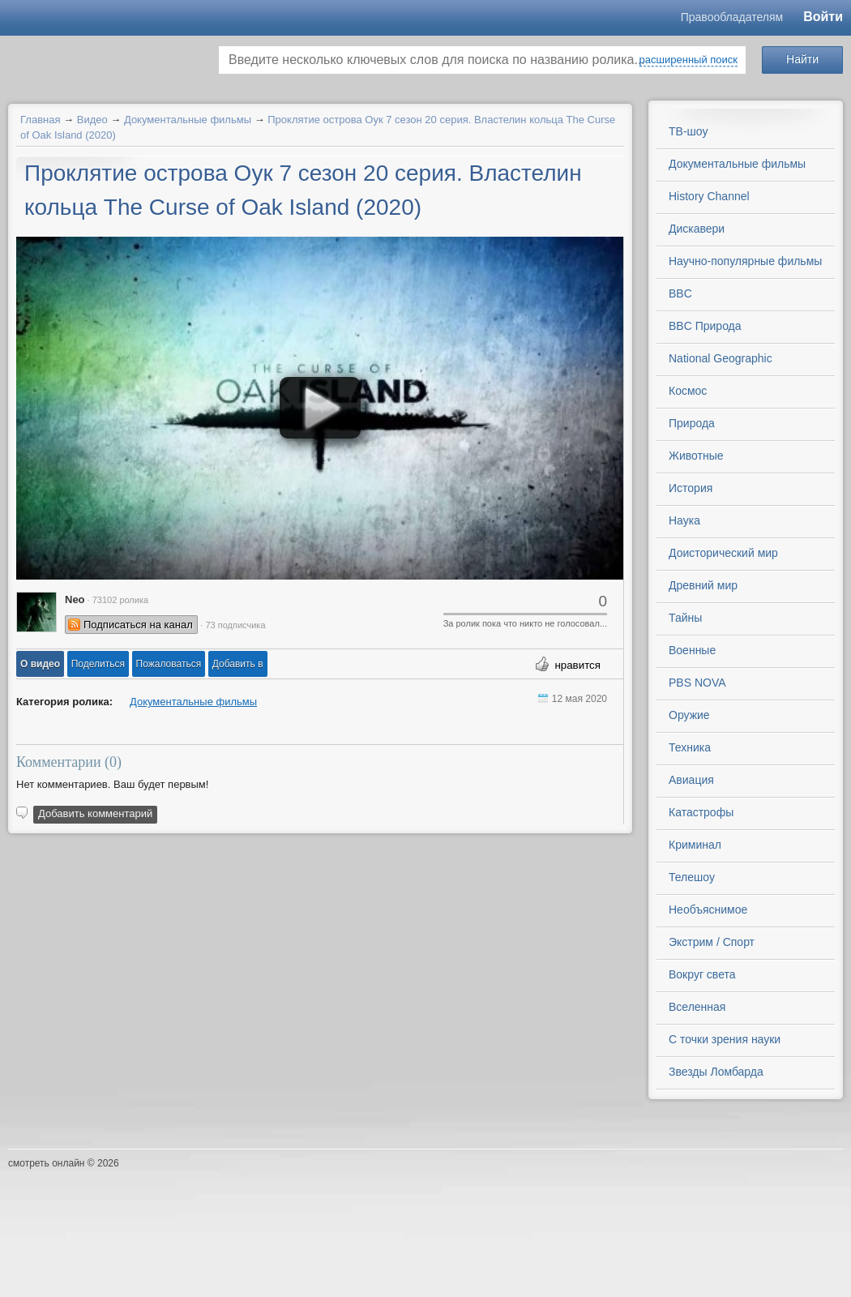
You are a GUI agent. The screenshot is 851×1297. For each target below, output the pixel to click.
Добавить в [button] (237, 664)
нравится (577, 665)
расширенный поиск (688, 60)
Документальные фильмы (187, 119)
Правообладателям (732, 17)
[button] (40, 664)
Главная (40, 119)
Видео (92, 119)
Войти (823, 17)
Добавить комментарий (95, 813)
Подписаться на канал (138, 625)
